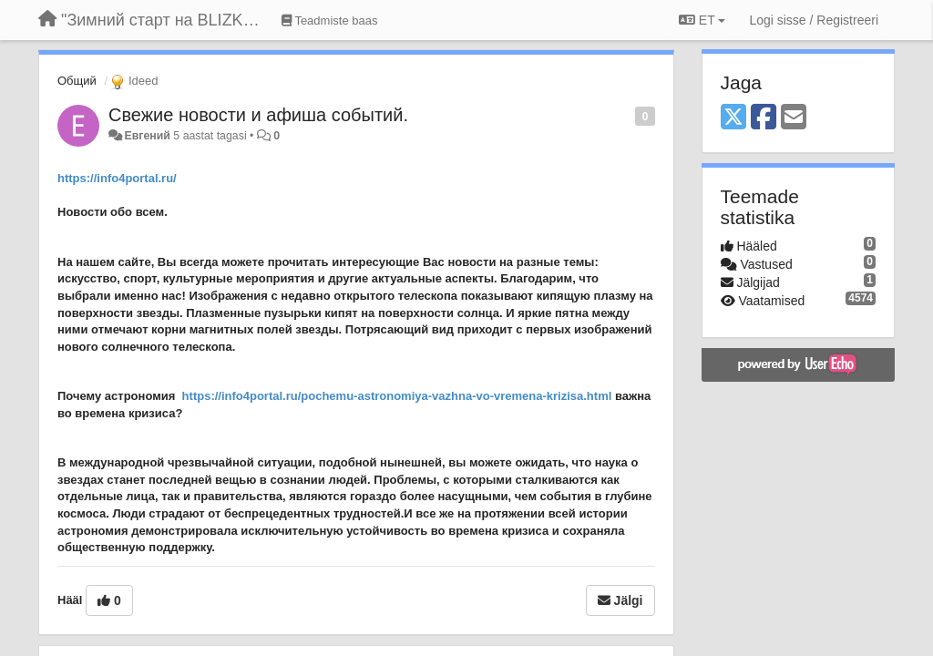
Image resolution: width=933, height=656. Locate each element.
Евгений (146, 135)
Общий (77, 80)
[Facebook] (763, 118)
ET (702, 20)
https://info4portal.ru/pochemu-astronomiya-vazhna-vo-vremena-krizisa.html (397, 396)
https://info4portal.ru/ (117, 178)
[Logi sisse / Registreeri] (814, 20)
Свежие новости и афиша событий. (258, 115)
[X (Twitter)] (733, 118)
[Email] (793, 118)
